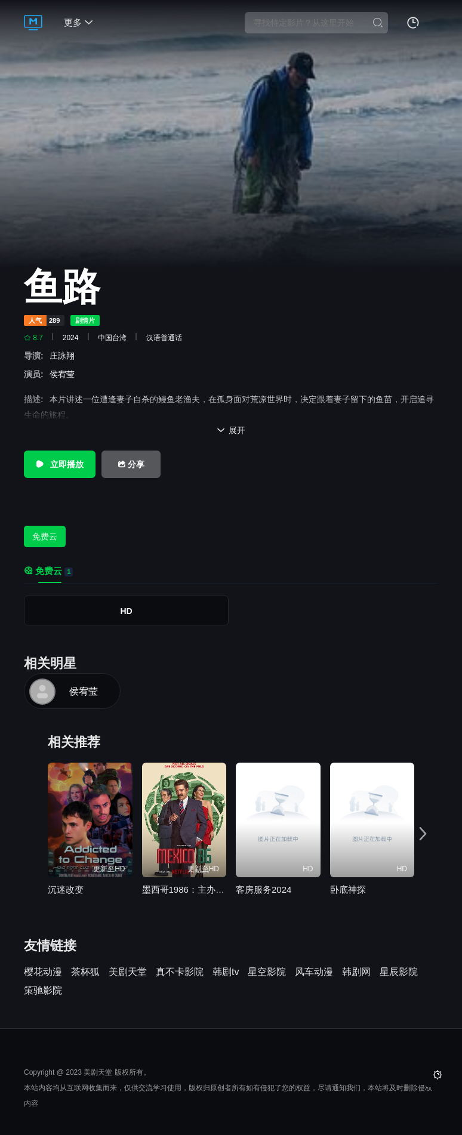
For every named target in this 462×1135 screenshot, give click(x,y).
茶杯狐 (85, 972)
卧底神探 (348, 889)
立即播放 (60, 464)
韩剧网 (356, 972)
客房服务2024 (263, 889)
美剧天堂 (128, 972)
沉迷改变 (66, 889)
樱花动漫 (43, 972)
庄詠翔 (64, 355)
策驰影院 (43, 990)
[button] (425, 832)
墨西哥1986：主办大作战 (184, 889)
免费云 (44, 536)
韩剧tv (225, 972)
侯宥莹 (64, 374)
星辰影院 (399, 972)
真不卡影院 (180, 972)
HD (126, 611)
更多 (78, 22)
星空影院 (267, 972)
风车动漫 (314, 972)
